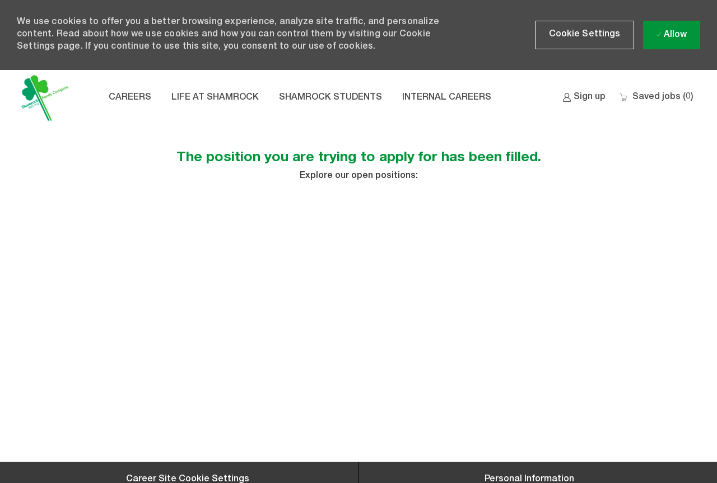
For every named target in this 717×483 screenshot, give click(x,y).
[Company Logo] (45, 98)
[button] (585, 35)
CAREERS (130, 97)
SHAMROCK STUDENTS (330, 97)
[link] (584, 98)
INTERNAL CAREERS (446, 97)
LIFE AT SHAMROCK (215, 97)
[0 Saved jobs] (656, 98)
